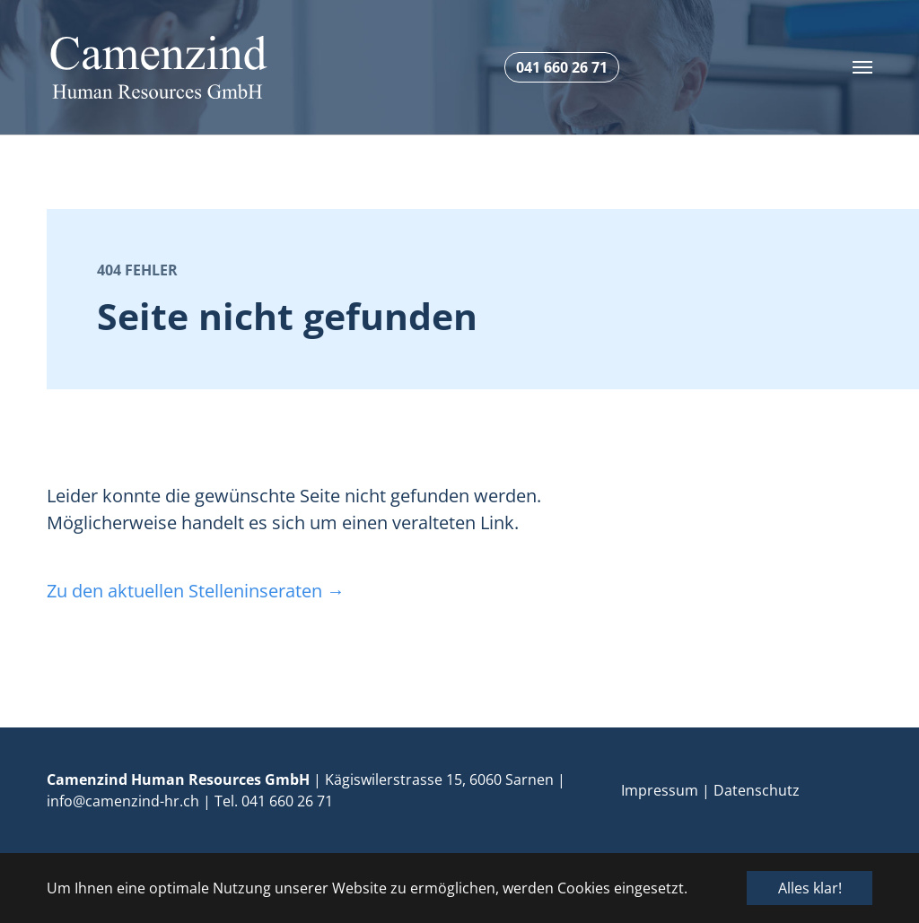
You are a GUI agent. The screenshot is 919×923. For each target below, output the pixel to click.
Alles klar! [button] (810, 888)
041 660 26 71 (287, 801)
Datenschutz (756, 790)
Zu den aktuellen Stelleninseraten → (196, 591)
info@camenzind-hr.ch (123, 801)
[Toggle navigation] (862, 67)
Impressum (659, 790)
